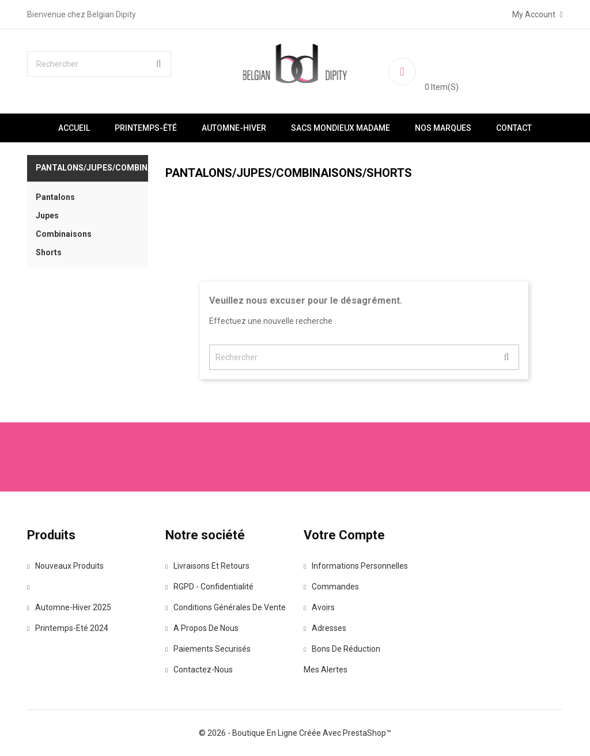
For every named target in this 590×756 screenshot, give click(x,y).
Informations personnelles (356, 565)
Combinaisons (64, 234)
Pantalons (55, 197)
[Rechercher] (99, 64)
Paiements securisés (208, 648)
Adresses (325, 628)
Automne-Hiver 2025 (69, 607)
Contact (514, 128)
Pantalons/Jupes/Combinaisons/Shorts (92, 167)
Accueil (74, 128)
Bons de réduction (342, 648)
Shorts (49, 252)
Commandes (331, 586)
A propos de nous (202, 628)
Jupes (47, 215)
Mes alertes (325, 669)
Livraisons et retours (207, 565)
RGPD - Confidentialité (209, 586)
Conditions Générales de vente (225, 607)
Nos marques (443, 128)
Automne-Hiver (234, 128)
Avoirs (319, 607)
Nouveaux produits (65, 565)
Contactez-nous (199, 669)
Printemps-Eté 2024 (67, 628)
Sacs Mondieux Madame (340, 128)
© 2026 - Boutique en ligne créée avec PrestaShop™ (295, 733)
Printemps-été (146, 128)
